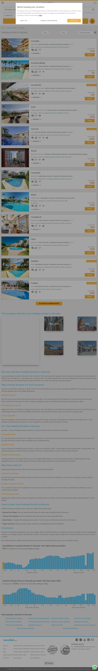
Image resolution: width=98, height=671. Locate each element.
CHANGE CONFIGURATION (48, 20)
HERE (40, 15)
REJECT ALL (23, 20)
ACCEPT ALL (74, 20)
